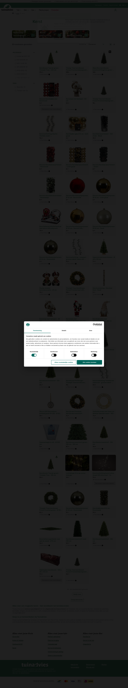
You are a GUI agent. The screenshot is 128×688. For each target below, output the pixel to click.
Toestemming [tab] (37, 330)
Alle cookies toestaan (89, 362)
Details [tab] (64, 330)
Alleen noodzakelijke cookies (63, 362)
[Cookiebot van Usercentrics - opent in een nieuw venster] (94, 324)
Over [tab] (90, 330)
